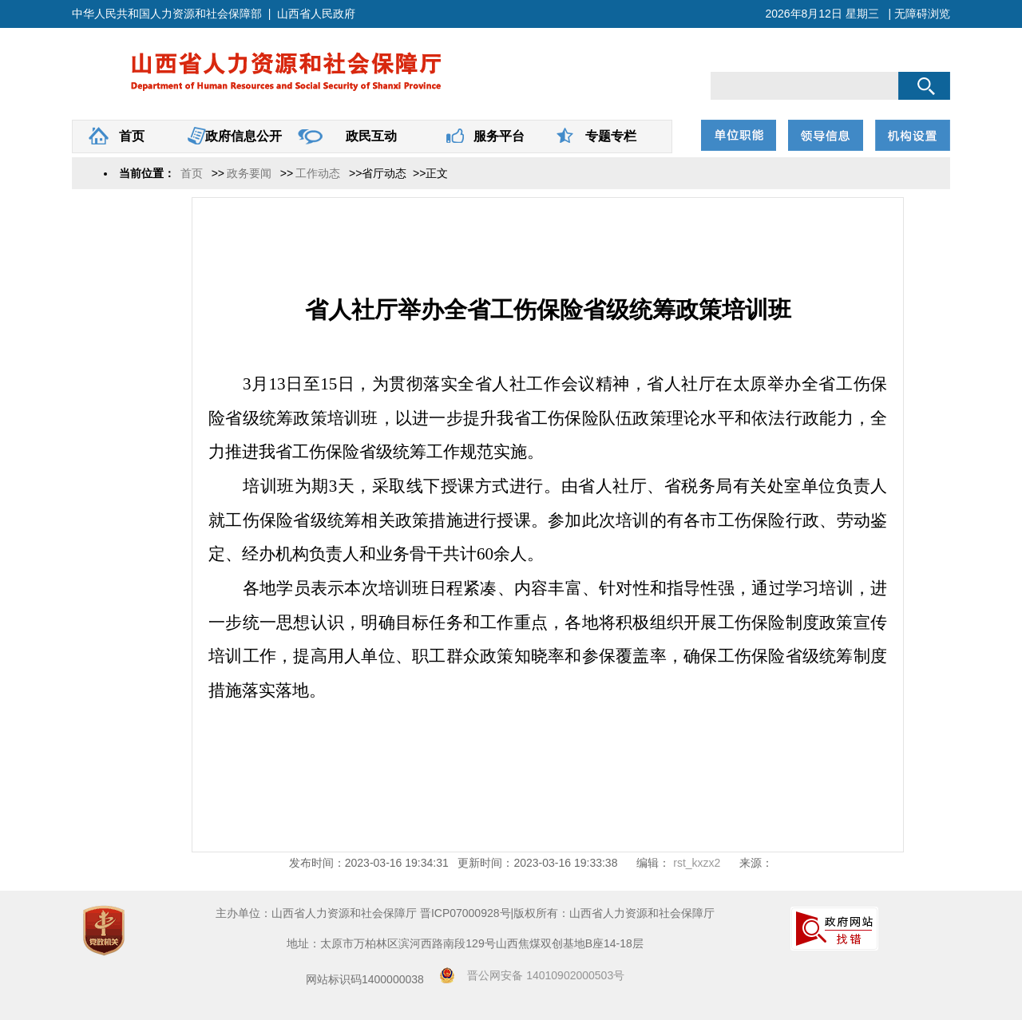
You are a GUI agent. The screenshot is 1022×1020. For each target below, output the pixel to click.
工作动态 (317, 173)
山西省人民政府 (316, 13)
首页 (129, 136)
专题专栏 (608, 136)
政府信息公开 (241, 136)
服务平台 (496, 136)
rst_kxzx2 (695, 862)
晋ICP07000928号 (465, 913)
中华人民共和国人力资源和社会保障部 (167, 13)
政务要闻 (249, 173)
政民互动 (368, 136)
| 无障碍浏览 (919, 13)
